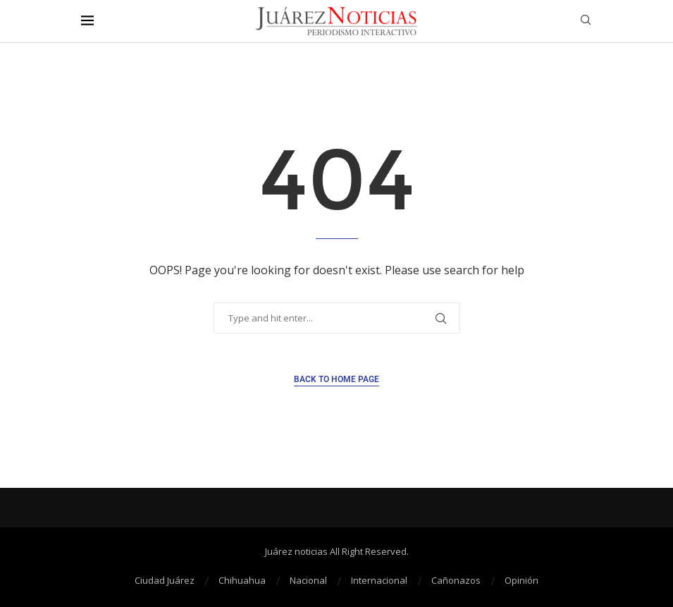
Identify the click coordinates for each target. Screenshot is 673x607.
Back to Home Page (336, 379)
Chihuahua (242, 580)
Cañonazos (456, 580)
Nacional (308, 580)
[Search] (586, 21)
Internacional (379, 580)
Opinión (521, 580)
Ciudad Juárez (165, 580)
